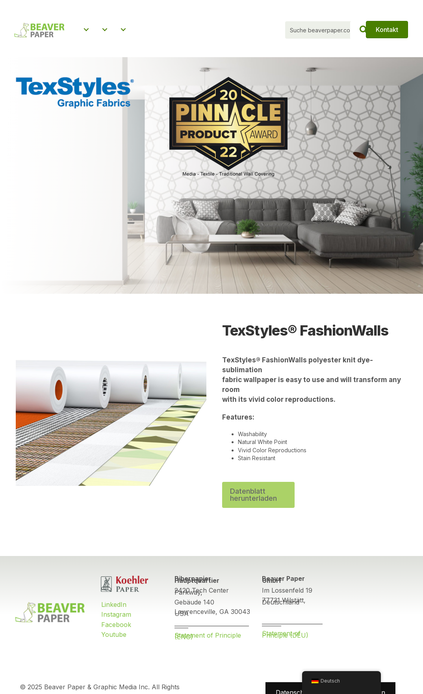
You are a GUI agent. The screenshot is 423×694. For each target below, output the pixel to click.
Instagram (116, 616)
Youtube (113, 636)
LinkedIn (113, 606)
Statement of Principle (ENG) (207, 638)
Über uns (98, 41)
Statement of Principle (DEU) (285, 636)
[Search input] (328, 31)
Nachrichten (156, 41)
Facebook (116, 627)
